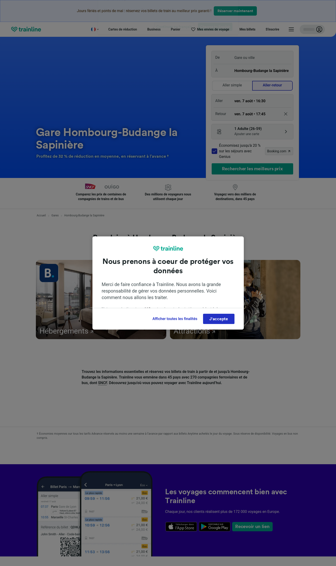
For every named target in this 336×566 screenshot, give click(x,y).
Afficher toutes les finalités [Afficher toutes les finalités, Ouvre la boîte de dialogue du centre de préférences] (175, 319)
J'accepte (218, 319)
